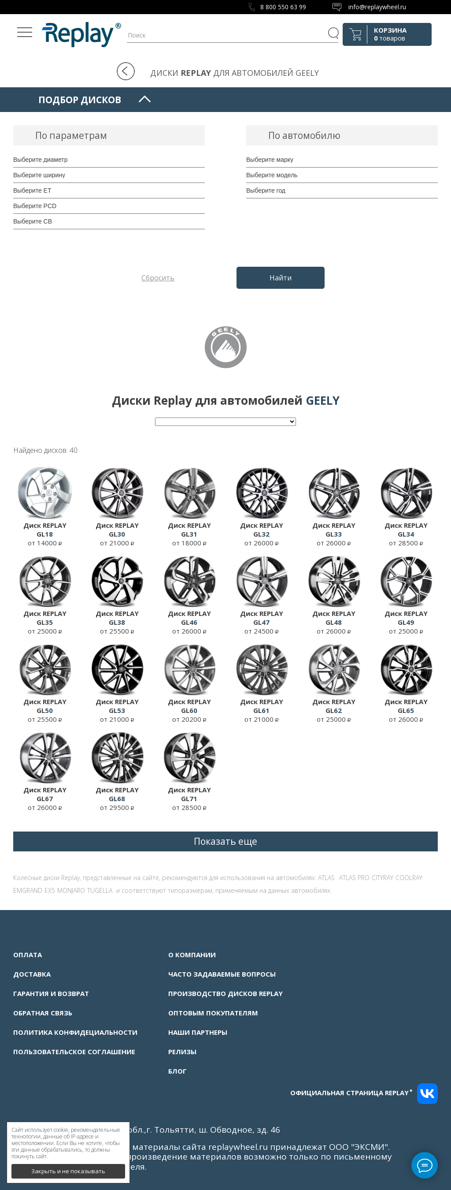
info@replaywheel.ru (377, 7)
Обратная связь (42, 1012)
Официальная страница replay (351, 1092)
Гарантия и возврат (51, 993)
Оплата (27, 954)
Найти (281, 278)
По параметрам (71, 135)
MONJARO (71, 890)
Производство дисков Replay (225, 993)
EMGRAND (27, 890)
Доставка (32, 974)
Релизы (182, 1051)
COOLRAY (409, 877)
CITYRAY (382, 877)
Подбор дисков (79, 99)
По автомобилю (304, 135)
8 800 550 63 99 (283, 7)
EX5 (49, 890)
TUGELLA (99, 890)
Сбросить (157, 278)
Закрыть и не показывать (68, 1168)
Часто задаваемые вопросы (222, 974)
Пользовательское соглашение (74, 1051)
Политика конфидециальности (75, 1032)
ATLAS (326, 877)
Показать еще (225, 841)
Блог (177, 1071)
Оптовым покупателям (213, 1012)
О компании (192, 954)
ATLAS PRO (354, 877)
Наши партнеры (197, 1032)
